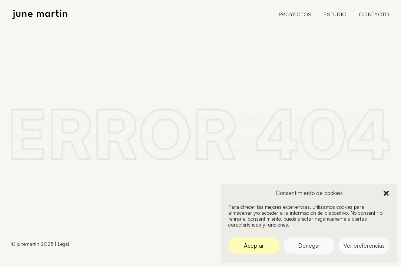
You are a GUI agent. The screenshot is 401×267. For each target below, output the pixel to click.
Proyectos (295, 14)
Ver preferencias (364, 245)
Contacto (374, 14)
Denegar (309, 245)
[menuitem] (298, 14)
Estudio (335, 14)
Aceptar (254, 245)
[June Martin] (39, 14)
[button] (386, 193)
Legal (63, 244)
